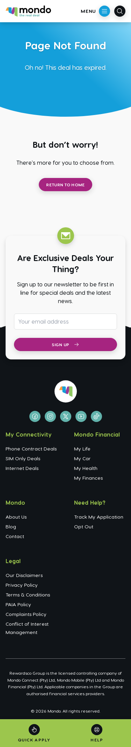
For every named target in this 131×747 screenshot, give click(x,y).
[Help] (96, 733)
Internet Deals (22, 468)
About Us (16, 517)
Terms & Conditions (28, 595)
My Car (82, 458)
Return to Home (65, 184)
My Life (82, 449)
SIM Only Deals (23, 458)
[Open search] (119, 11)
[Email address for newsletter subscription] (65, 322)
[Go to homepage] (28, 11)
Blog (11, 526)
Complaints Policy (26, 614)
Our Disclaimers (24, 575)
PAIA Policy (18, 604)
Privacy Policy (22, 585)
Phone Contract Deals (31, 449)
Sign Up (65, 344)
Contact (15, 536)
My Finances (88, 478)
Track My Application (98, 517)
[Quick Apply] (34, 733)
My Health (85, 468)
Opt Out (83, 526)
